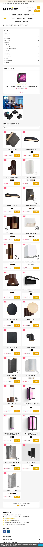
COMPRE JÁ (32, 1)
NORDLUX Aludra (12, 233)
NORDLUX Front (31, 347)
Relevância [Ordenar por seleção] (6, 127)
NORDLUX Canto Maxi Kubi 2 (12, 462)
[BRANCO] (30, 152)
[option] (21, 80)
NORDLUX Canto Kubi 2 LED (31, 261)
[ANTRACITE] (10, 236)
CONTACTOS (17, 3)
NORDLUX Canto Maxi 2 (31, 177)
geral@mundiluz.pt (11, 518)
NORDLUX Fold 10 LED (12, 375)
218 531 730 (8, 520)
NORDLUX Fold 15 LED (12, 490)
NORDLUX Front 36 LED (12, 205)
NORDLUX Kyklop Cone (12, 290)
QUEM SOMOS (25, 3)
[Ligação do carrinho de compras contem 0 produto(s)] (37, 11)
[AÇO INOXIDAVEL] (27, 180)
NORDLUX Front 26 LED (31, 149)
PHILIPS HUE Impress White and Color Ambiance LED (30, 404)
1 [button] (19, 92)
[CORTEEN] (12, 406)
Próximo (23, 505)
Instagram (8, 531)
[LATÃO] (33, 180)
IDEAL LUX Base (31, 462)
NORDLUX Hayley (31, 319)
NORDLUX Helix (12, 403)
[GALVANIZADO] (31, 180)
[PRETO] (12, 152)
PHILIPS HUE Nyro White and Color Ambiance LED (31, 290)
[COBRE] (10, 378)
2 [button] (20, 92)
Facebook (4, 531)
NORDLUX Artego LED (12, 319)
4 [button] (23, 92)
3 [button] (22, 92)
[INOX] (11, 437)
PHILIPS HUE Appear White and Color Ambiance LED (12, 434)
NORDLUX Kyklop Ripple (12, 177)
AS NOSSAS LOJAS (8, 3)
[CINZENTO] (32, 264)
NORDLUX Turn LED (12, 149)
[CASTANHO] (11, 180)
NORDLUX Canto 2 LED (31, 375)
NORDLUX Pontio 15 (31, 205)
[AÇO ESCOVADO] (8, 378)
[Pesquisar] (32, 7)
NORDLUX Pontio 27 (31, 233)
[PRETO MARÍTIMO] (15, 378)
